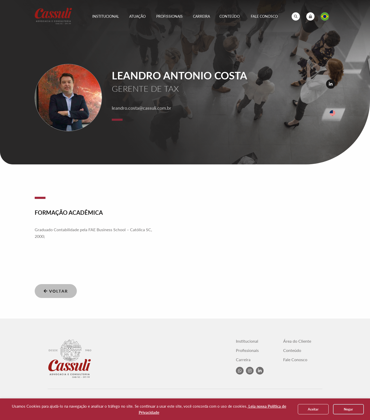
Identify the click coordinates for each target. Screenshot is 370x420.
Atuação (137, 16)
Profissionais (169, 16)
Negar (348, 409)
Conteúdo (229, 16)
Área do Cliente (297, 341)
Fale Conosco (264, 16)
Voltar (56, 290)
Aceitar (313, 409)
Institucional (105, 16)
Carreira (201, 16)
